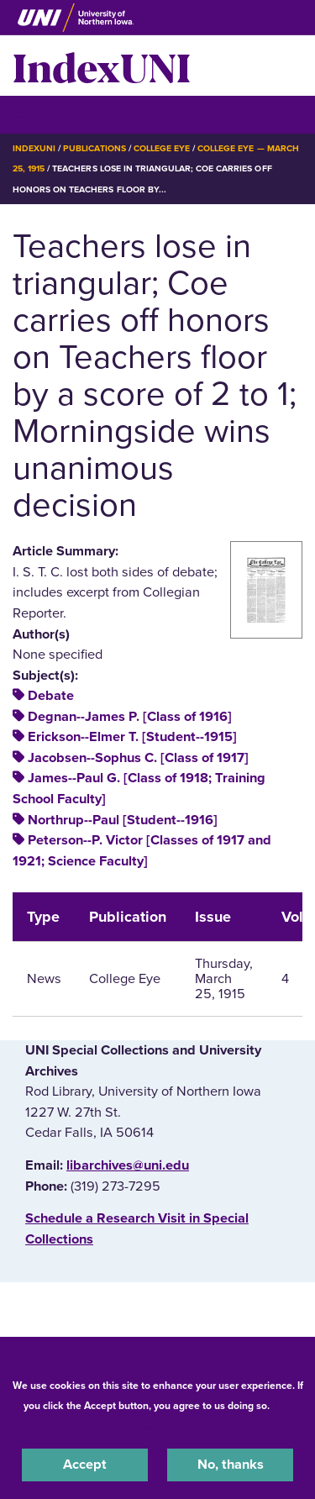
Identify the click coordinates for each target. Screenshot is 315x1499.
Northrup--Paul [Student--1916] (123, 820)
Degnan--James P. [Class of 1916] (130, 716)
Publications (94, 148)
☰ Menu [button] (42, 114)
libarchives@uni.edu (127, 1165)
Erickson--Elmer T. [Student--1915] (132, 736)
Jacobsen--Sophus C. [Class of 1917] (138, 758)
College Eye (162, 148)
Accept (85, 1464)
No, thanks (230, 1464)
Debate (51, 695)
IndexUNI (102, 65)
